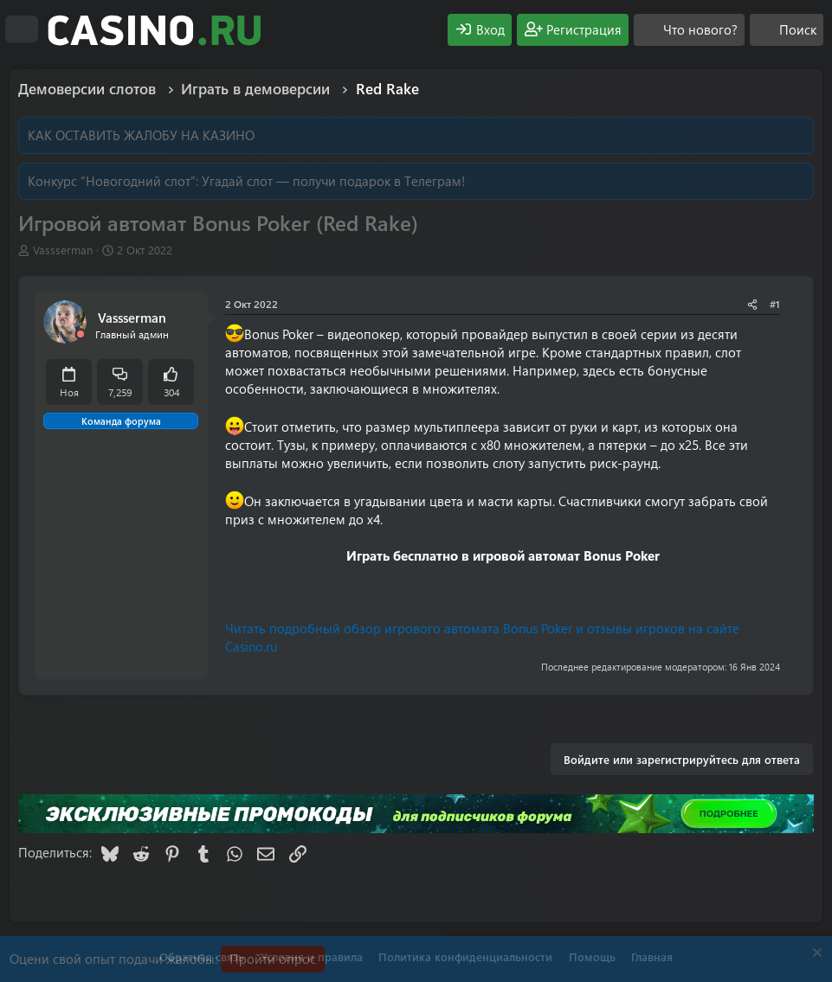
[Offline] (80, 334)
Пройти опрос (272, 958)
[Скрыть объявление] (815, 955)
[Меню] (21, 29)
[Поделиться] (752, 304)
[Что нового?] (689, 30)
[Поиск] (786, 30)
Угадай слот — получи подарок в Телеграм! (333, 180)
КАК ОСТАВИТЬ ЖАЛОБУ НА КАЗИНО (141, 135)
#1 (775, 304)
